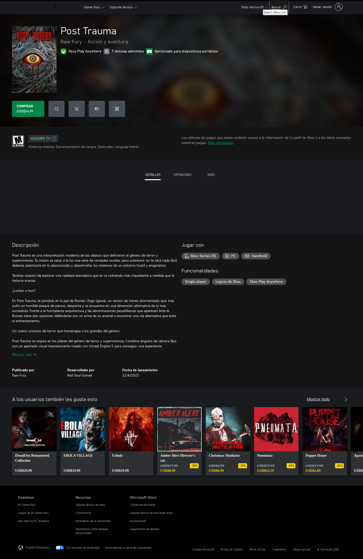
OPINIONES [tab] (182, 174)
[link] (34, 441)
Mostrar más (24, 354)
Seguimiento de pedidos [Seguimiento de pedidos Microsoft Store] (145, 529)
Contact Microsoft (203, 549)
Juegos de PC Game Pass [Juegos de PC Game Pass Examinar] (33, 512)
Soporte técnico (121, 7)
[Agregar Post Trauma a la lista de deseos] (56, 109)
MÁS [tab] (211, 174)
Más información (221, 142)
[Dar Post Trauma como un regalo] (97, 109)
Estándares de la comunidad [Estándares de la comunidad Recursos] (93, 520)
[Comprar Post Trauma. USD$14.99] (28, 109)
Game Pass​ (92, 7)
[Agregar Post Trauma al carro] (77, 109)
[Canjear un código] (117, 109)
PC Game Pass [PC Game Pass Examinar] (27, 504)
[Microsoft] (35, 7)
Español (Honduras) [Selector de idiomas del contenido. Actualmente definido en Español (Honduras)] (37, 547)
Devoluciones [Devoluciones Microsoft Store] (138, 520)
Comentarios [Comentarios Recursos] (83, 512)
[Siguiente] (346, 399)
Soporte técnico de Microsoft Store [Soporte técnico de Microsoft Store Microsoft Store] (151, 512)
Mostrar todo (318, 398)
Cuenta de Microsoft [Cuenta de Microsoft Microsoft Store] (142, 504)
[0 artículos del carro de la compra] (300, 6)
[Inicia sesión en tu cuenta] (327, 7)
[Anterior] (336, 399)
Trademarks (279, 549)
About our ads (301, 549)
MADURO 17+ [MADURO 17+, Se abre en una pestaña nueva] (43, 139)
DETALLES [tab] (152, 174)
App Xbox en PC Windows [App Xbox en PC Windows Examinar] (33, 520)
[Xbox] (68, 7)
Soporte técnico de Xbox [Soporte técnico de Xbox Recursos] (90, 504)
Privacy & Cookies (232, 549)
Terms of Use (257, 549)
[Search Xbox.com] (279, 6)
